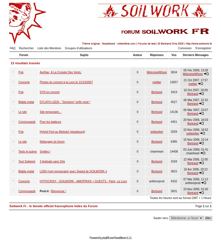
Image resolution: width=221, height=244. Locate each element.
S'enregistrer (203, 48)
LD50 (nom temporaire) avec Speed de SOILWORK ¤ (73, 171)
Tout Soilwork (26, 161)
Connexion (185, 48)
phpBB (105, 237)
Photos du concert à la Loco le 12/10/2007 (66, 82)
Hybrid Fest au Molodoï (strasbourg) (62, 131)
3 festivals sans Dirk (52, 161)
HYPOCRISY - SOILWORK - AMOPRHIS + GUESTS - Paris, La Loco (83, 181)
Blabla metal (26, 102)
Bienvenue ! (58, 191)
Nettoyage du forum (52, 141)
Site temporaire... (50, 112)
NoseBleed (120, 237)
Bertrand (156, 92)
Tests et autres (27, 151)
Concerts (24, 82)
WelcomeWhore (157, 72)
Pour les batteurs (50, 121)
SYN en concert (50, 92)
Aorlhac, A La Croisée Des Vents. (60, 72)
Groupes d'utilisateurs (78, 48)
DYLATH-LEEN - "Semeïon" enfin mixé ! (65, 102)
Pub (21, 72)
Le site (22, 112)
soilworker (156, 131)
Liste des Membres (49, 48)
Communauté (26, 121)
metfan (156, 82)
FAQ (13, 48)
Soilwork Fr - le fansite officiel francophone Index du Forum (54, 206)
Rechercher (26, 48)
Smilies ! (45, 151)
